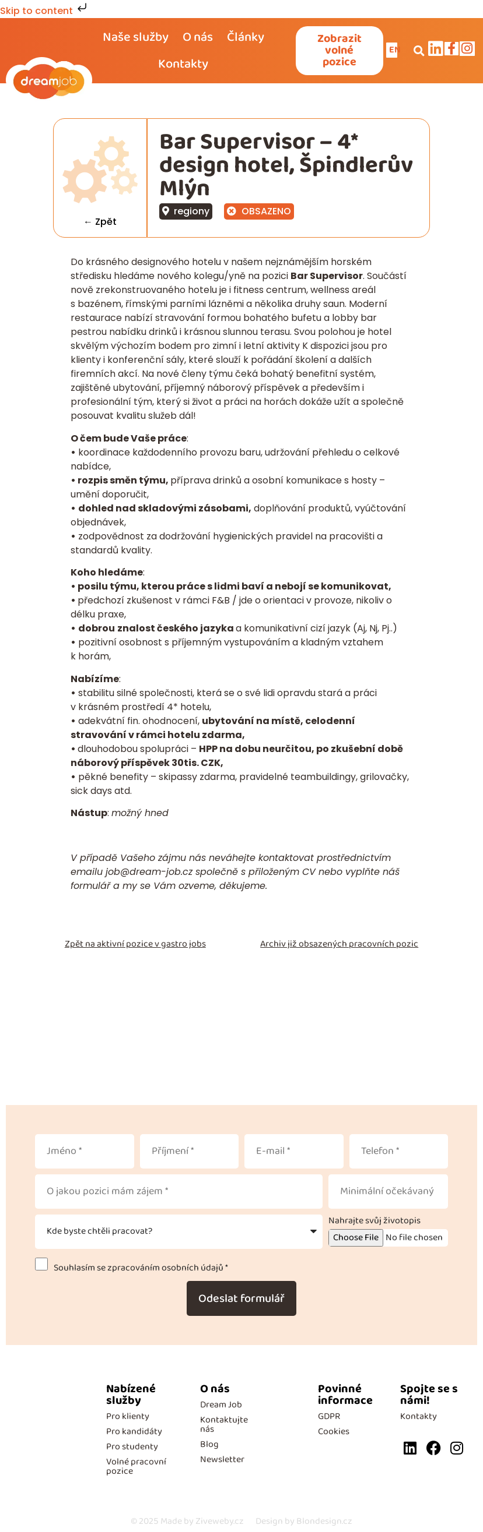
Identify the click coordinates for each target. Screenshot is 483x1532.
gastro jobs (183, 944)
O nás (198, 37)
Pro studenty (132, 1446)
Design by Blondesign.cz (304, 1521)
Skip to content (44, 10)
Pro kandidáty (134, 1431)
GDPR (329, 1416)
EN (395, 50)
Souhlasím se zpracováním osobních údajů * (139, 1268)
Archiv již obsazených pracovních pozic (339, 944)
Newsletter (222, 1459)
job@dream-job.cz (149, 871)
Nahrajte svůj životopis (374, 1221)
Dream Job (221, 1404)
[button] (419, 51)
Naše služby (136, 37)
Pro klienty (127, 1416)
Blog (209, 1444)
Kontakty (183, 64)
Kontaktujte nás (224, 1424)
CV (310, 871)
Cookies (333, 1431)
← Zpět (100, 221)
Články (245, 37)
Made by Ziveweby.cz (187, 1521)
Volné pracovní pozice (136, 1466)
